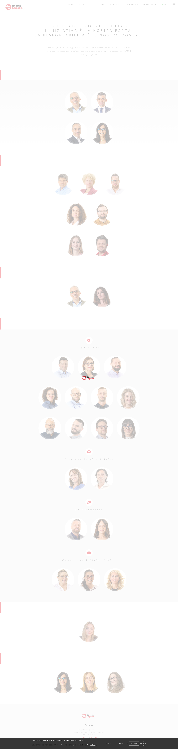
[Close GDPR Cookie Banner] (143, 744)
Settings (134, 744)
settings (93, 745)
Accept (108, 744)
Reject (121, 744)
